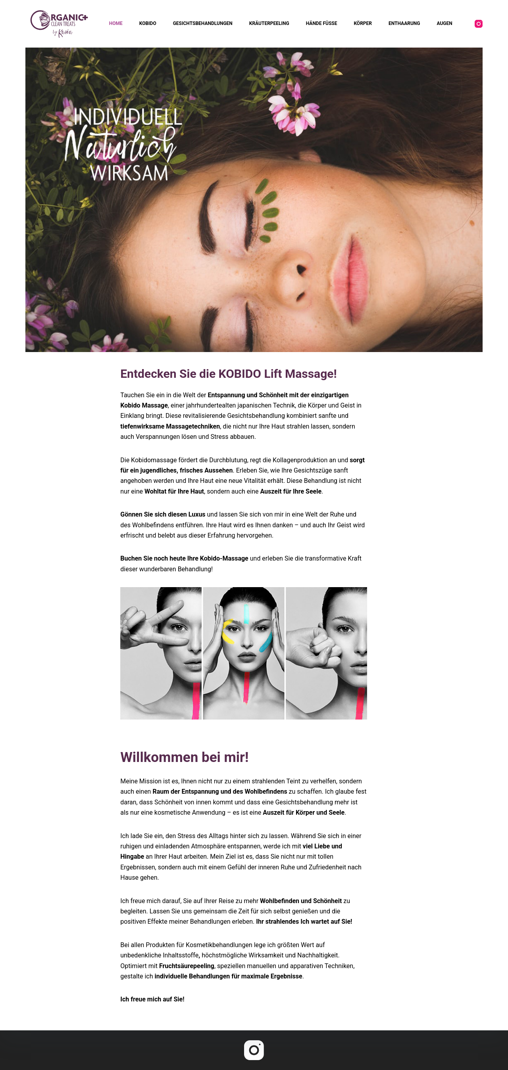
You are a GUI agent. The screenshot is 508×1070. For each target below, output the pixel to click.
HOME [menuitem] (116, 23)
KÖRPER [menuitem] (363, 23)
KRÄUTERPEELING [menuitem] (269, 23)
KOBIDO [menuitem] (147, 23)
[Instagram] (479, 24)
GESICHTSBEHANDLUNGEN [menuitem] (203, 23)
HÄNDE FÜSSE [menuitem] (321, 23)
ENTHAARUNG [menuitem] (404, 23)
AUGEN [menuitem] (444, 23)
